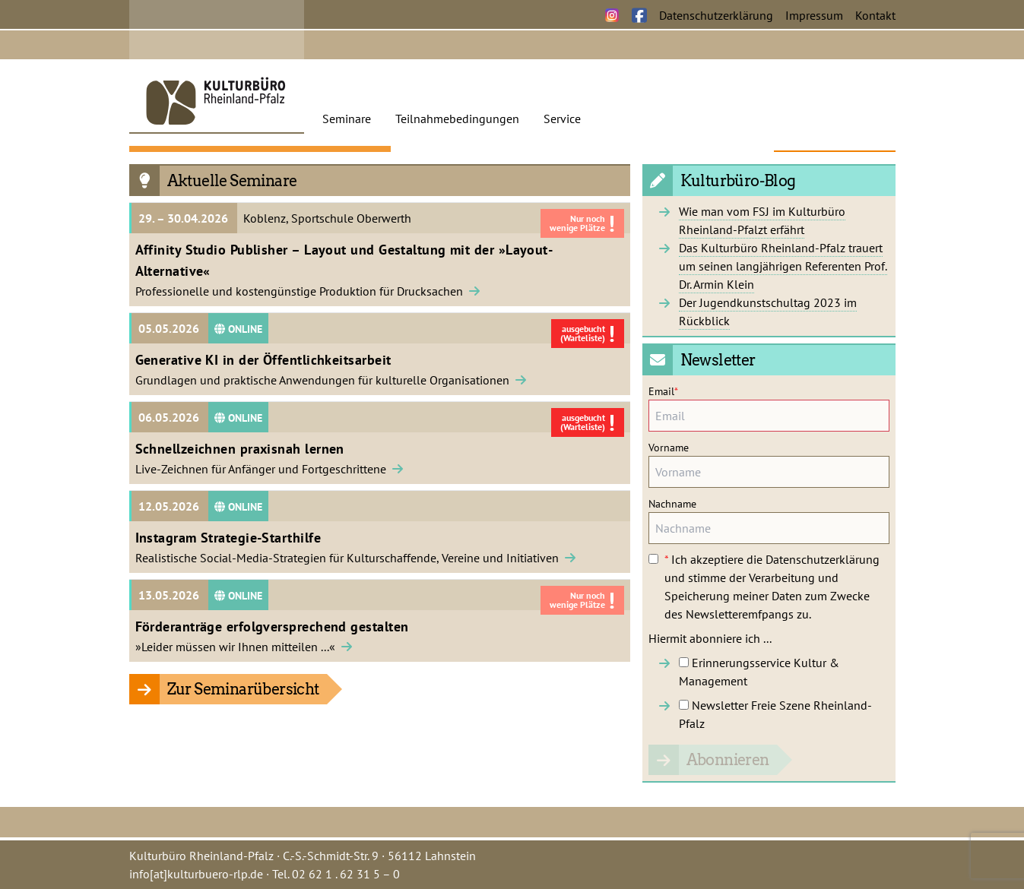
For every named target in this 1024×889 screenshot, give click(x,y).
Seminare (346, 118)
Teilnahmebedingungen (457, 118)
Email (663, 391)
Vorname (668, 447)
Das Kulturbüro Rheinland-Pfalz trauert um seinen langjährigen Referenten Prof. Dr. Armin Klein (783, 266)
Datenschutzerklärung (716, 15)
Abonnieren (727, 760)
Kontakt (875, 15)
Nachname (672, 504)
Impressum (814, 15)
